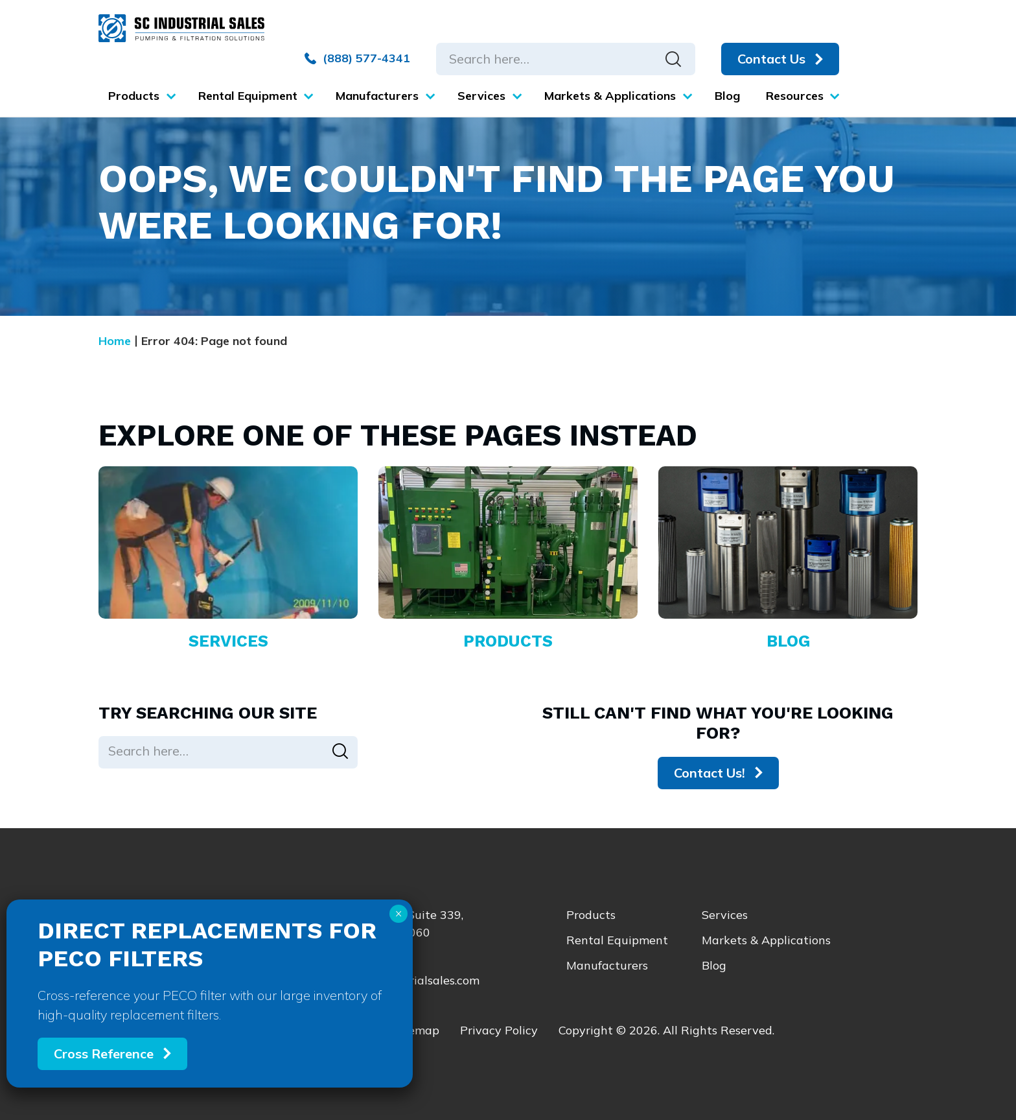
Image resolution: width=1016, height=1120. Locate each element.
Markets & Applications (766, 940)
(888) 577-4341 (358, 58)
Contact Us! (709, 773)
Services (725, 914)
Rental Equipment (617, 940)
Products (591, 914)
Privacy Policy (499, 1030)
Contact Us (773, 59)
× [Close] (398, 914)
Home (114, 340)
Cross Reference (104, 1053)
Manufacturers (607, 965)
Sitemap (416, 1030)
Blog (714, 965)
